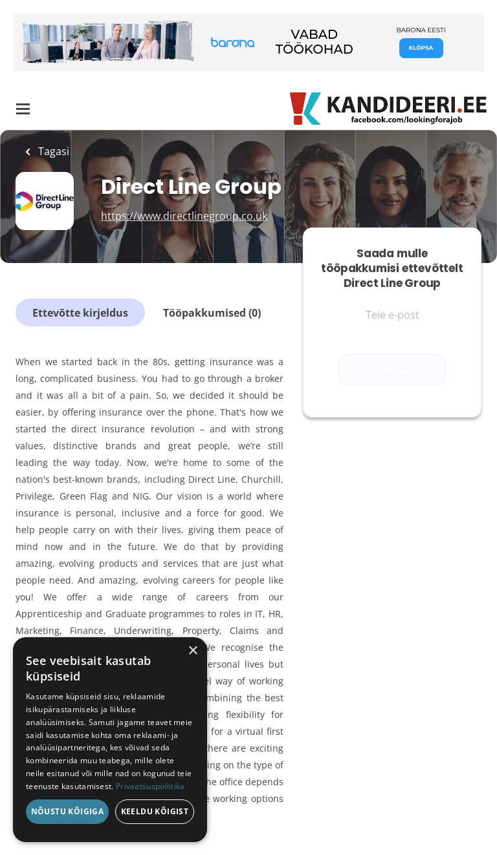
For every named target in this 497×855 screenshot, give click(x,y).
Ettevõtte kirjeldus (80, 313)
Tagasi (52, 151)
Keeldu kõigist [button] (155, 811)
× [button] (192, 651)
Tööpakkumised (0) (212, 313)
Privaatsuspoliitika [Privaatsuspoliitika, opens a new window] (150, 786)
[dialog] (110, 739)
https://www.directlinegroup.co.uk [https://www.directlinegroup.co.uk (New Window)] (184, 216)
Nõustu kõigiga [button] (67, 811)
